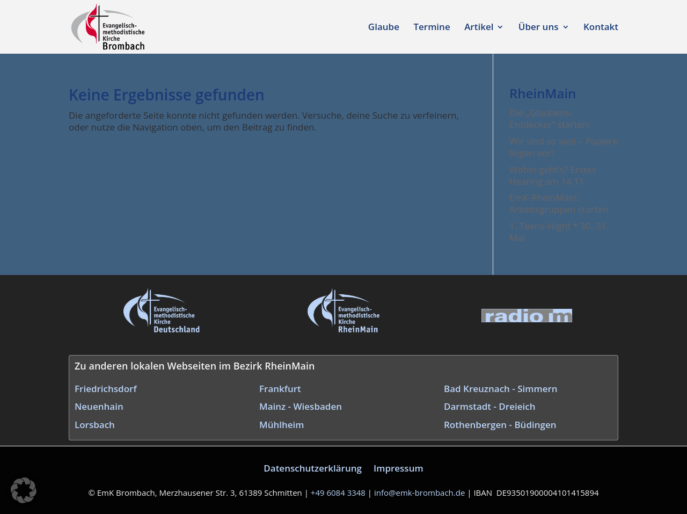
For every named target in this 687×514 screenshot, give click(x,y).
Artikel (478, 28)
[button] (23, 490)
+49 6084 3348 (338, 492)
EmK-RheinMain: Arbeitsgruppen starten (558, 203)
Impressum (398, 468)
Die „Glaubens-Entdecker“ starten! (549, 118)
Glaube (383, 28)
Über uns (538, 28)
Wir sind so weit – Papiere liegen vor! (563, 147)
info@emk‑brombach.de (419, 492)
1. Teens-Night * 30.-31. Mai (559, 232)
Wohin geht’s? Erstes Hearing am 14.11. (552, 175)
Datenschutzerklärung (313, 468)
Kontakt (600, 28)
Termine (431, 28)
